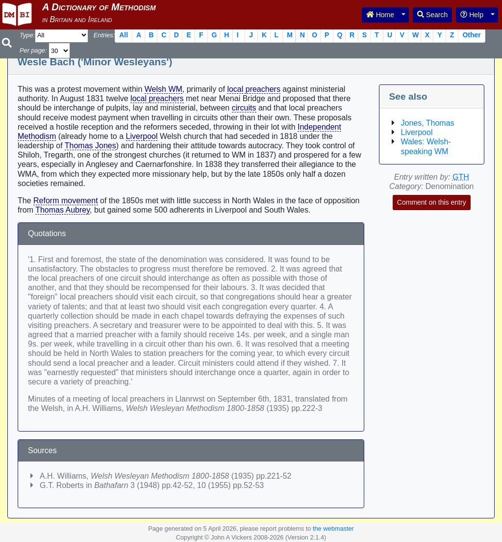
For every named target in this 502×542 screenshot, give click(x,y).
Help (471, 15)
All (123, 35)
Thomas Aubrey (62, 210)
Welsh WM (163, 89)
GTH (460, 177)
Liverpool (142, 136)
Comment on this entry (431, 202)
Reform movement (65, 200)
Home (380, 15)
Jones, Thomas (427, 123)
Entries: (104, 35)
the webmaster (333, 528)
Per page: (33, 50)
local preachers (253, 89)
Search (432, 15)
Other (471, 35)
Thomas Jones (90, 145)
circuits (244, 108)
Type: (27, 35)
